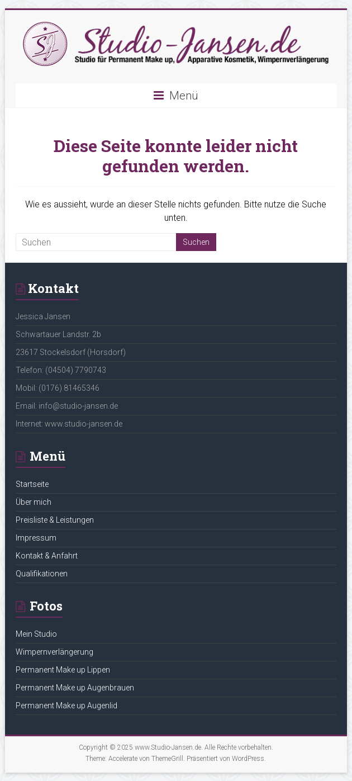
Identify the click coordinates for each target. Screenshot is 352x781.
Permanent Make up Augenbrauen (75, 687)
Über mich (33, 502)
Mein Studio (36, 633)
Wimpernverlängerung (54, 651)
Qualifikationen (42, 573)
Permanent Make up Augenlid (66, 705)
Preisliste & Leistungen (55, 519)
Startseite (32, 484)
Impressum (36, 537)
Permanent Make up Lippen (63, 669)
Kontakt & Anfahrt (47, 555)
